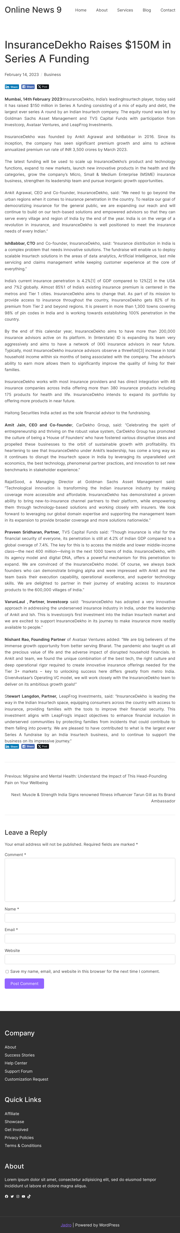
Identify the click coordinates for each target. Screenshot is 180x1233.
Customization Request (26, 1079)
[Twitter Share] (43, 86)
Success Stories (20, 1055)
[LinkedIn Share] (12, 86)
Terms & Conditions (23, 1145)
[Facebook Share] (28, 86)
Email (11, 929)
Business (52, 74)
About (10, 1047)
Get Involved (16, 1129)
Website (12, 950)
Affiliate (12, 1113)
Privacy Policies (19, 1137)
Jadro (66, 1224)
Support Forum (19, 1071)
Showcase (14, 1121)
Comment (15, 854)
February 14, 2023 (22, 74)
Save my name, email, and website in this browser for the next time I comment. (85, 971)
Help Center (16, 1062)
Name (12, 908)
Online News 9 (33, 10)
